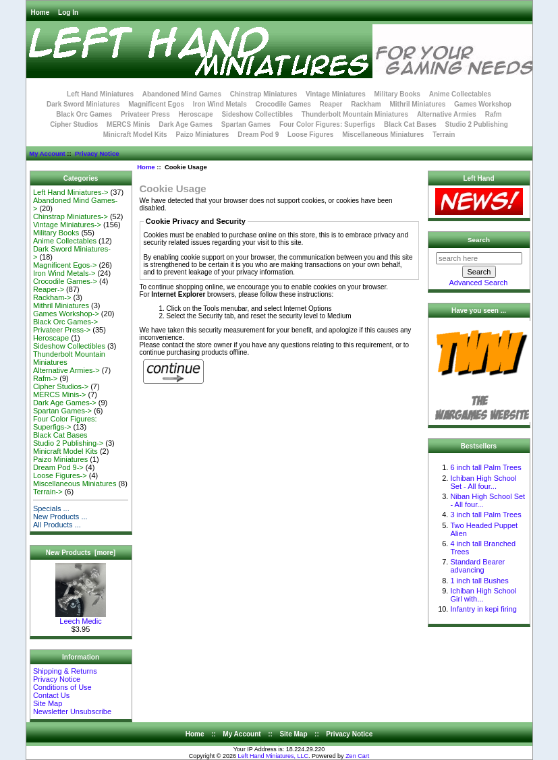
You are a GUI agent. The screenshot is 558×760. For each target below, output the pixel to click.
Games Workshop (482, 104)
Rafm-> (45, 378)
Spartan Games (246, 124)
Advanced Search (478, 283)
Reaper (331, 104)
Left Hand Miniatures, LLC (273, 756)
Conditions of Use (62, 687)
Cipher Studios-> (60, 386)
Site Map (47, 703)
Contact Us (51, 695)
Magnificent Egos (156, 104)
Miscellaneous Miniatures (383, 134)
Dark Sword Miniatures (83, 104)
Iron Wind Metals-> (64, 273)
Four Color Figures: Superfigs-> (65, 423)
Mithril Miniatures (417, 104)
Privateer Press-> (61, 330)
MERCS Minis (128, 124)
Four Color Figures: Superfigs (327, 124)
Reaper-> (48, 289)
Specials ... (51, 508)
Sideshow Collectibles (257, 114)
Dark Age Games (186, 124)
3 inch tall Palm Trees (485, 514)
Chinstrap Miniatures (263, 94)
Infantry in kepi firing (483, 609)
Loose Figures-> (60, 475)
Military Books (397, 94)
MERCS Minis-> (59, 394)
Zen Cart (357, 756)
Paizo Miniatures (202, 134)
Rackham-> (52, 297)
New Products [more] (80, 552)
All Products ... (57, 525)
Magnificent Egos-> (64, 265)
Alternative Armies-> (66, 370)
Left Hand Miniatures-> (71, 192)
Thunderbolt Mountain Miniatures (355, 114)
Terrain (444, 134)
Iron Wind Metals (220, 104)
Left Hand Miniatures (100, 94)
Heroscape (196, 114)
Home (40, 12)
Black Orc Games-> (65, 322)
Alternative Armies (446, 114)
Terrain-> (48, 492)
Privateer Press (145, 114)
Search (479, 239)
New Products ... (60, 517)
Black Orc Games (84, 114)
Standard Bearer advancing (477, 566)
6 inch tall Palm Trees (485, 467)
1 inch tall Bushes (479, 581)
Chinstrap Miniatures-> (70, 216)
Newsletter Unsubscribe (72, 711)
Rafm (493, 114)
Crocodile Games (283, 104)
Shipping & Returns (65, 671)
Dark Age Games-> (64, 403)
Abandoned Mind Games (181, 94)
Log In (68, 12)
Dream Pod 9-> (58, 467)
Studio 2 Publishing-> (68, 443)
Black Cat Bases (410, 124)
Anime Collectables (460, 94)
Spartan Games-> (62, 411)
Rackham (366, 104)
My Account (47, 153)
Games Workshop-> (66, 314)
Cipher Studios (74, 124)
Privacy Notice (97, 153)
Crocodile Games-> (65, 281)
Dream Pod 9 (258, 134)
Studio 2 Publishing (476, 124)
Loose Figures (310, 134)
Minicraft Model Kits (135, 134)
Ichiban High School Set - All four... (483, 482)
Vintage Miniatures (336, 94)
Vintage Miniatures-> (67, 225)
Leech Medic (80, 617)
